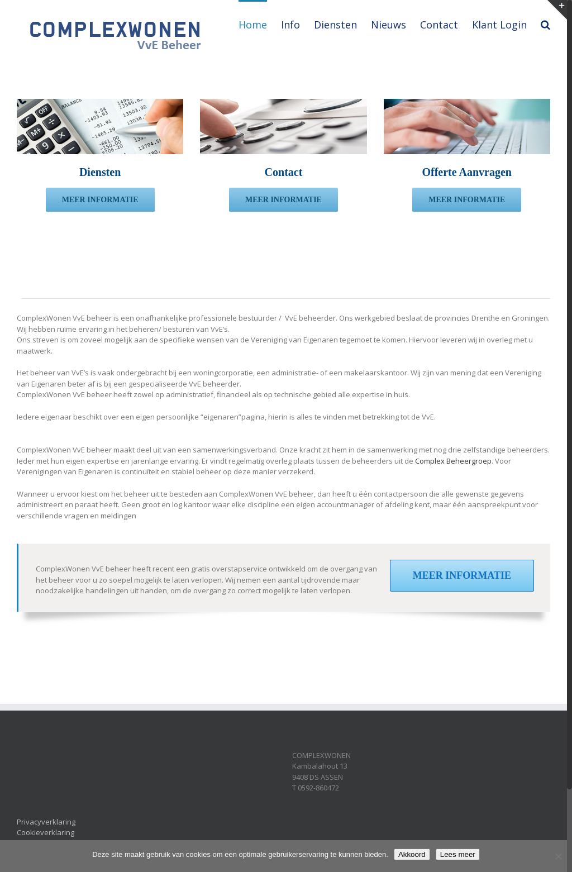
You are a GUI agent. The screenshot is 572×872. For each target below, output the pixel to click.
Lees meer (457, 854)
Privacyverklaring (46, 822)
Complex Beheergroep (453, 461)
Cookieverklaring (45, 832)
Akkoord (412, 854)
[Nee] (558, 856)
